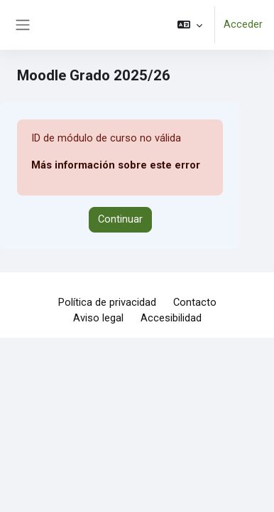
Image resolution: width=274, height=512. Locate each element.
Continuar (120, 219)
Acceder (243, 24)
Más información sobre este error (115, 165)
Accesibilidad (171, 317)
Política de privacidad (107, 302)
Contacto (195, 302)
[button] (190, 25)
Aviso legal (98, 317)
